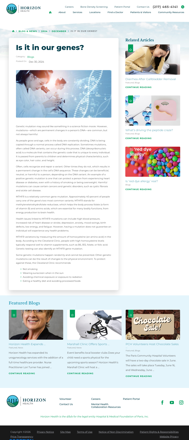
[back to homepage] (13, 31)
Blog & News (27, 31)
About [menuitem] (62, 12)
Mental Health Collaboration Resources (106, 406)
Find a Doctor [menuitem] (115, 12)
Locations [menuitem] (95, 12)
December (59, 31)
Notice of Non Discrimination (116, 431)
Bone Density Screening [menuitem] (94, 6)
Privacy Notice (45, 431)
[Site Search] (182, 7)
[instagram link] (181, 402)
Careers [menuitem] (69, 6)
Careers (96, 398)
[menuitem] (50, 12)
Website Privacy (169, 436)
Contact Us (66, 404)
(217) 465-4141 (165, 7)
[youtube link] (172, 402)
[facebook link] (162, 402)
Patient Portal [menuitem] (122, 6)
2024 (44, 31)
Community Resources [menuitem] (171, 12)
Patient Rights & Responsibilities (159, 431)
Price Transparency (21, 436)
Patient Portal (131, 398)
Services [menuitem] (77, 12)
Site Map (65, 431)
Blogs (30, 56)
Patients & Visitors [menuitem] (140, 12)
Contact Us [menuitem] (143, 6)
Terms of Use (84, 431)
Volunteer (65, 398)
